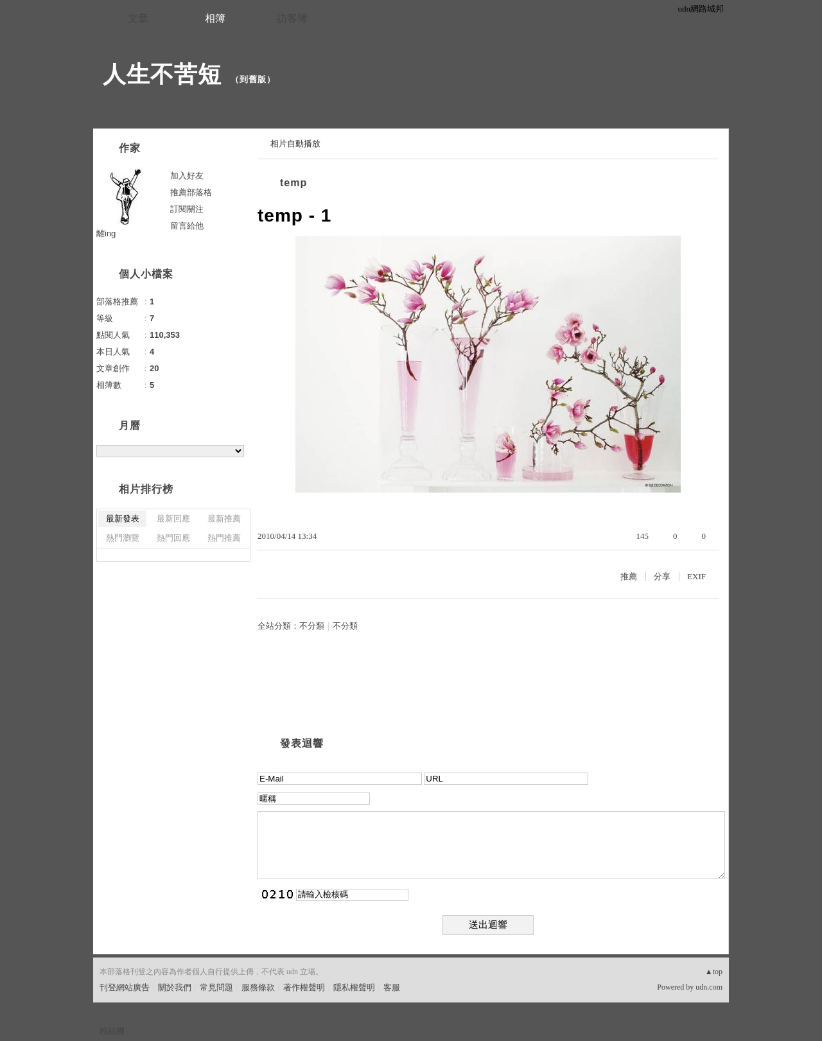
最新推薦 (224, 518)
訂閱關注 (187, 209)
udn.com (708, 987)
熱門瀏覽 (122, 538)
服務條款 (258, 987)
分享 (662, 576)
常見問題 (216, 987)
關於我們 (174, 987)
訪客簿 (292, 18)
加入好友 (187, 175)
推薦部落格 (191, 192)
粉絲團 (112, 1031)
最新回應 (173, 518)
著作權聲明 (304, 987)
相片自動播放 (295, 143)
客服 (391, 987)
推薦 (628, 576)
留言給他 (187, 226)
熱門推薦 (224, 538)
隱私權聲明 (354, 987)
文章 (138, 18)
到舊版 (253, 79)
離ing (106, 233)
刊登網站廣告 (125, 987)
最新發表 (122, 518)
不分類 (311, 626)
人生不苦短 (162, 74)
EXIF (696, 576)
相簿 (215, 18)
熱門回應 (173, 538)
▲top (713, 971)
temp (293, 182)
